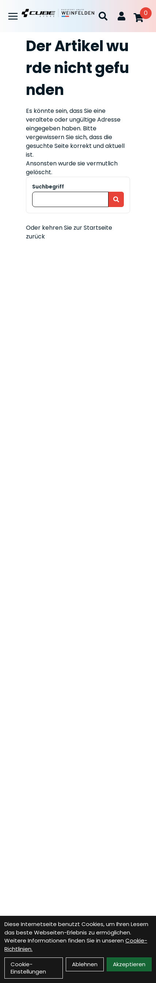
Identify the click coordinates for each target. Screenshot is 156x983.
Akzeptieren (129, 964)
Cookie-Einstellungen (28, 967)
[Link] (13, 16)
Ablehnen (85, 964)
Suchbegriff (48, 186)
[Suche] (103, 16)
